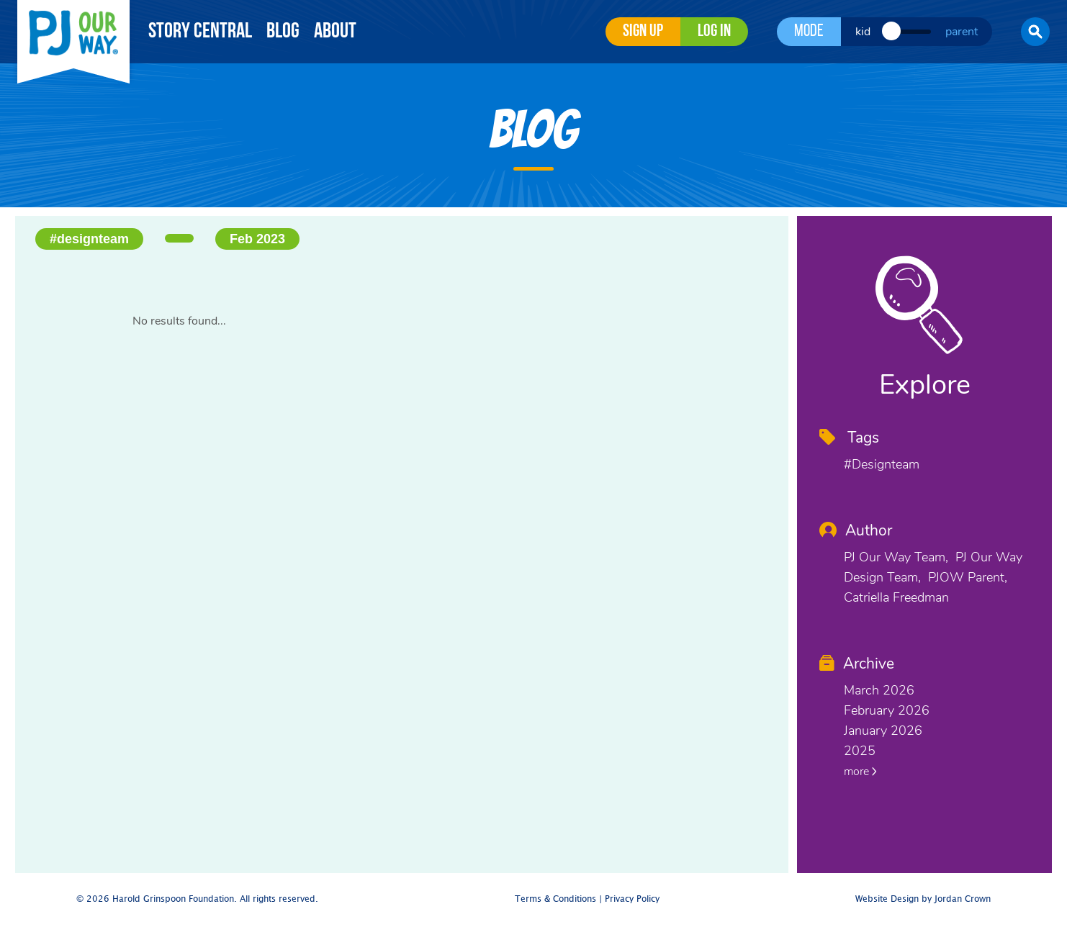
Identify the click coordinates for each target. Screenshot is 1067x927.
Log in (714, 31)
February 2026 (886, 710)
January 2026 (883, 730)
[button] (1035, 31)
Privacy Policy (632, 899)
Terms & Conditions (555, 899)
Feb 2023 (257, 239)
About (335, 32)
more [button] (860, 771)
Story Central (200, 32)
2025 (859, 750)
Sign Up (643, 31)
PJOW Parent (966, 577)
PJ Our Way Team (894, 557)
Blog (283, 32)
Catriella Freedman (896, 597)
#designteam (89, 239)
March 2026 (879, 690)
